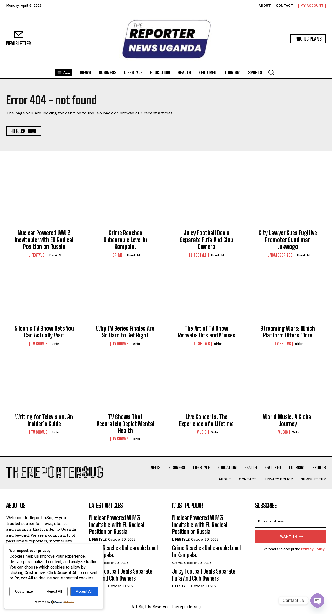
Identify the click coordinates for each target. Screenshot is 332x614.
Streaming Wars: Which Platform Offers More (287, 332)
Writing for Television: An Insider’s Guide (44, 420)
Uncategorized (280, 255)
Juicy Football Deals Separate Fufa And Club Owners (206, 239)
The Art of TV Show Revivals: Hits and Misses (206, 332)
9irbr (55, 344)
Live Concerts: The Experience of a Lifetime (206, 420)
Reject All (54, 591)
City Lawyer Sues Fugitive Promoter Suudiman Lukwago (288, 239)
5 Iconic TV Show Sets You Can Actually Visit (44, 332)
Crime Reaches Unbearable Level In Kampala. (125, 239)
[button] (271, 72)
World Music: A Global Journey (288, 420)
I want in (291, 536)
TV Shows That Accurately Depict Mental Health (125, 423)
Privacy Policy (312, 549)
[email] (290, 521)
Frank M (55, 255)
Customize (24, 591)
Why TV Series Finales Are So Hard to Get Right (125, 332)
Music (201, 432)
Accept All (84, 591)
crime (118, 255)
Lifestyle (36, 255)
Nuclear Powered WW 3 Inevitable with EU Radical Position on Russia (44, 239)
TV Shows (39, 344)
